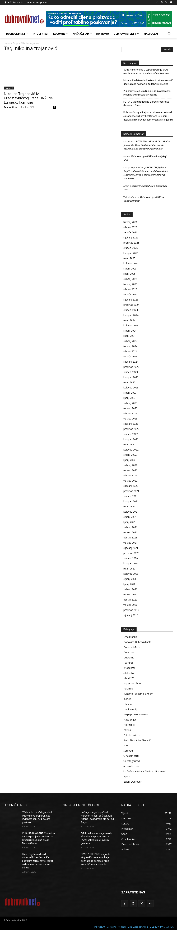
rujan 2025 (129, 258)
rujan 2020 (129, 568)
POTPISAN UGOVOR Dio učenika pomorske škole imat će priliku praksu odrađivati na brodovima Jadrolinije (146, 145)
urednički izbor (131, 766)
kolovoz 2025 (130, 263)
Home (7, 43)
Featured (9, 88)
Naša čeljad (130, 719)
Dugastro (128, 652)
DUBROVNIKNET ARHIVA (162, 926)
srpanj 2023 (130, 392)
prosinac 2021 (131, 491)
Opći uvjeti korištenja (138, 926)
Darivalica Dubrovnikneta (137, 642)
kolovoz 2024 (130, 325)
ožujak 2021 (130, 537)
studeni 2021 (130, 496)
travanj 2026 (130, 222)
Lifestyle (128, 704)
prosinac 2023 (131, 366)
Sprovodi (128, 750)
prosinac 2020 (131, 553)
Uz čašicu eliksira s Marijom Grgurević (144, 771)
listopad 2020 (130, 563)
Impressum (99, 926)
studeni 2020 (130, 558)
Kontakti (122, 926)
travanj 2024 (130, 346)
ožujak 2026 (130, 227)
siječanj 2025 (130, 299)
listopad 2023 (130, 377)
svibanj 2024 (130, 341)
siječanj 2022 (130, 485)
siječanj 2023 (130, 423)
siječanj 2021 (130, 547)
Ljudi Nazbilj (130, 709)
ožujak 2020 (130, 599)
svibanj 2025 (130, 279)
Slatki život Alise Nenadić (137, 740)
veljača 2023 (130, 418)
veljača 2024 (130, 356)
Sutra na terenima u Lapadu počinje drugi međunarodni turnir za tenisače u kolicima (146, 71)
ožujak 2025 (130, 289)
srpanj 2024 (130, 330)
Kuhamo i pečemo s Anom (138, 693)
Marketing (111, 926)
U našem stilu (131, 755)
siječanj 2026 (130, 237)
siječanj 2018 (130, 615)
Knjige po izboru (132, 683)
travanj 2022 (130, 470)
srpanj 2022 (130, 454)
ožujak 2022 (130, 475)
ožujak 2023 (130, 413)
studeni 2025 (130, 247)
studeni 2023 (130, 372)
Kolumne (128, 688)
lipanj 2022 (129, 460)
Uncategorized (131, 761)
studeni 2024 (130, 310)
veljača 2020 (130, 604)
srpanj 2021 (130, 516)
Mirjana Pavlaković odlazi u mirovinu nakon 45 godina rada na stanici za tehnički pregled (148, 82)
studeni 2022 (130, 434)
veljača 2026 (130, 232)
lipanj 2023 (129, 397)
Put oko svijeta (131, 735)
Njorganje (129, 724)
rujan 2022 (129, 444)
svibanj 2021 (130, 527)
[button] (169, 34)
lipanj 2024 (129, 335)
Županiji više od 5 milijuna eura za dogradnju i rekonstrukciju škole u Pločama (147, 93)
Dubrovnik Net (11, 107)
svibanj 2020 (130, 589)
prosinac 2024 (131, 304)
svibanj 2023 (130, 403)
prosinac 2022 (131, 429)
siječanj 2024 (130, 361)
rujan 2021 (129, 506)
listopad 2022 (130, 439)
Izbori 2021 (129, 678)
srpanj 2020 (130, 579)
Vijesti (126, 776)
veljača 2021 (130, 542)
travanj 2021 (130, 532)
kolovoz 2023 (130, 387)
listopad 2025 (130, 253)
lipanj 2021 (129, 522)
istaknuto (128, 673)
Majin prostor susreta (135, 714)
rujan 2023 (129, 382)
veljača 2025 (130, 294)
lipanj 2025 (129, 273)
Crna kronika (130, 636)
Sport (126, 745)
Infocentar (129, 667)
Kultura (127, 699)
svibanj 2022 (130, 465)
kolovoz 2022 (130, 449)
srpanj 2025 (130, 268)
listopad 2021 (130, 501)
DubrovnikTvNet (132, 647)
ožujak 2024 (130, 351)
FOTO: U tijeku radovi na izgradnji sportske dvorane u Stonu (146, 103)
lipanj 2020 (129, 584)
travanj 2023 (130, 408)
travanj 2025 (130, 284)
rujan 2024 (129, 320)
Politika (127, 730)
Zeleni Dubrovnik (132, 781)
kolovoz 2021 (130, 511)
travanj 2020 (130, 594)
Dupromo (128, 657)
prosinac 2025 (131, 242)
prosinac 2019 (131, 610)
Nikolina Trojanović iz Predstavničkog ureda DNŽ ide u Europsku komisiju (29, 98)
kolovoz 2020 (130, 573)
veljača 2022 (130, 480)
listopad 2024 (130, 315)
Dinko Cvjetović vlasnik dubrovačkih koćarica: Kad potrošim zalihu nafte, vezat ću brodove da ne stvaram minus (37, 861)
